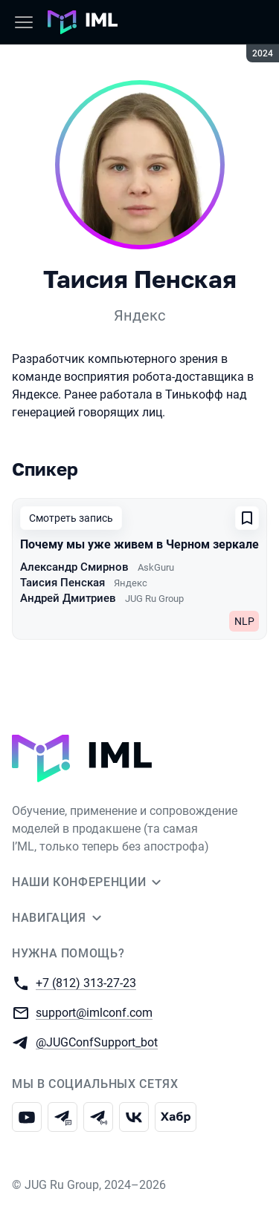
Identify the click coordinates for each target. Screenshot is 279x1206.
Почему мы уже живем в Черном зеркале (139, 544)
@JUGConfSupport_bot (97, 1041)
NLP (244, 621)
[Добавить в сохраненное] (247, 518)
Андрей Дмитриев (68, 598)
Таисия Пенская (62, 583)
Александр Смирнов (74, 567)
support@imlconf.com (94, 1012)
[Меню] (24, 22)
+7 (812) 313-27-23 (86, 982)
